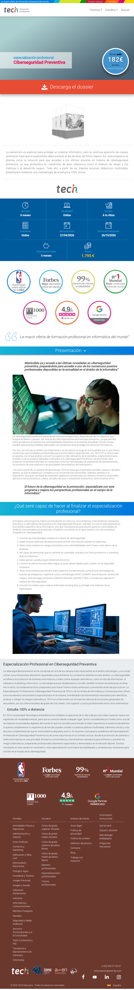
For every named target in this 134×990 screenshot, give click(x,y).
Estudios (110, 10)
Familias (95, 10)
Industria (17, 903)
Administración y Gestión (21, 839)
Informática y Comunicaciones (21, 910)
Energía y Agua (20, 875)
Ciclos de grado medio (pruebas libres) (50, 861)
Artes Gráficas (20, 845)
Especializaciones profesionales (51, 879)
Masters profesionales (49, 871)
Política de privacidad (76, 835)
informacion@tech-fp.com (107, 977)
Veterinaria (18, 966)
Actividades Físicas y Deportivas (23, 830)
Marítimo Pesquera (23, 916)
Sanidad (17, 921)
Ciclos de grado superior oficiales (50, 830)
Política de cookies (80, 841)
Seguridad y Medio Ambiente (22, 928)
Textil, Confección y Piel (23, 948)
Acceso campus (95, 2)
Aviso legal (76, 828)
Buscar (125, 10)
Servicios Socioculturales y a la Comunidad (22, 938)
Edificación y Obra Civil (22, 860)
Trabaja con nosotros (77, 863)
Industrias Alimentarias (19, 896)
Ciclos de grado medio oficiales (50, 839)
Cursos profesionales (49, 888)
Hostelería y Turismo (23, 880)
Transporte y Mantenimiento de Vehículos (22, 958)
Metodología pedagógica (106, 840)
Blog (73, 856)
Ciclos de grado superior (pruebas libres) (51, 849)
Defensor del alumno (81, 846)
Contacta (112, 2)
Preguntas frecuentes (104, 848)
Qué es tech (105, 828)
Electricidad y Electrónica (20, 869)
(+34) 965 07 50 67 (111, 973)
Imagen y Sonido (21, 890)
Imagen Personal (21, 885)
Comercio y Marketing (18, 852)
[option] (67, 41)
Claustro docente (108, 833)
